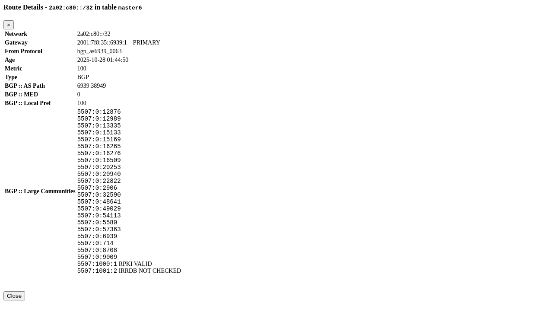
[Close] (8, 24)
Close (14, 327)
